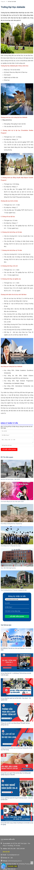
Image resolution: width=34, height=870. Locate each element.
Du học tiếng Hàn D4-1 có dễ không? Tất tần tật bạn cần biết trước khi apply (16, 674)
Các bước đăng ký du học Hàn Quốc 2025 (12, 501)
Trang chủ (3, 1)
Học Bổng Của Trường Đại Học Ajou (11, 545)
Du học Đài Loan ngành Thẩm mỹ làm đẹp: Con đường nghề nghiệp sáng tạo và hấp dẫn (16, 773)
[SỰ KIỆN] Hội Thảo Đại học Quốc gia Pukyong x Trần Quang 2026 (16, 649)
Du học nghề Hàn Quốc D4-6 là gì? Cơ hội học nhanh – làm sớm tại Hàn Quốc (17, 798)
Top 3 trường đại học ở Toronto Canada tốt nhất (13, 590)
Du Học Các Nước (12, 1)
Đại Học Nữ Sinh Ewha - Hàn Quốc (10, 479)
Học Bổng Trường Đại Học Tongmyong (11, 523)
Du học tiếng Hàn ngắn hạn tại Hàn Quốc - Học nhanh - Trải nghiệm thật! (16, 698)
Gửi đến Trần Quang (9, 449)
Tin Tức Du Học (6, 625)
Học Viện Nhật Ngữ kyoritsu (8, 568)
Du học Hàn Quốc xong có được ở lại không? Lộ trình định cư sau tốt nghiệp (17, 823)
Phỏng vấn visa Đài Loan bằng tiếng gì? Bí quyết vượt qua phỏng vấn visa (15, 723)
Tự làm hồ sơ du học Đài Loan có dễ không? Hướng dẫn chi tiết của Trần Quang (16, 748)
